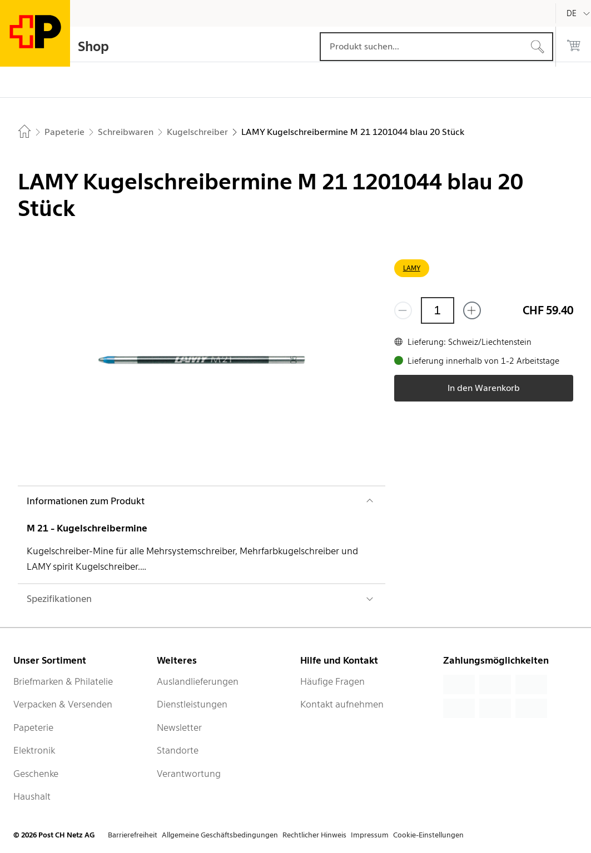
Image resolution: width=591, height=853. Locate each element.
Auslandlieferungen (198, 681)
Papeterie (33, 727)
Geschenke (35, 773)
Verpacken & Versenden (62, 704)
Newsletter (179, 727)
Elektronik (34, 750)
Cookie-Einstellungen (428, 835)
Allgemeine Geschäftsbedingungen (220, 835)
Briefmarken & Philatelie (63, 681)
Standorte (177, 750)
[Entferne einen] (403, 310)
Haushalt (32, 796)
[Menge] (437, 310)
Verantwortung (189, 773)
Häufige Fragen (332, 681)
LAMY (411, 268)
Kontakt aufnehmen (342, 704)
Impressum (370, 835)
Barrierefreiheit (132, 835)
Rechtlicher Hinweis (314, 835)
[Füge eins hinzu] (472, 310)
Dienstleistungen (192, 704)
